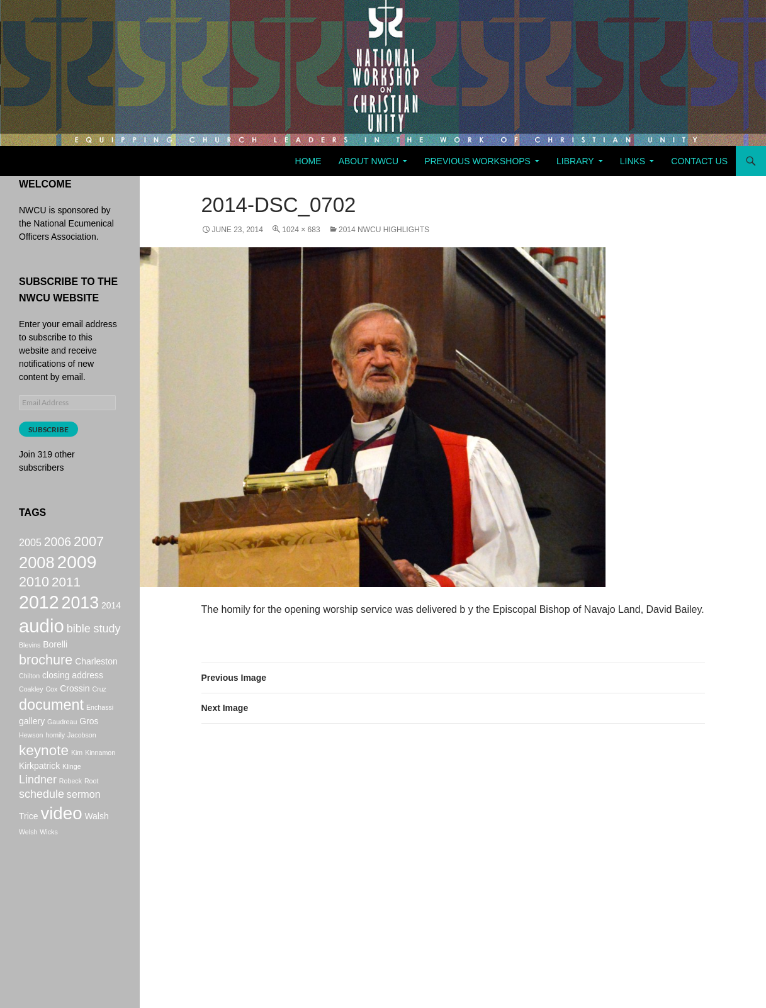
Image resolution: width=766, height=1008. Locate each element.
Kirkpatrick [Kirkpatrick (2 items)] (39, 791)
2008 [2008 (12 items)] (37, 567)
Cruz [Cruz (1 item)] (99, 708)
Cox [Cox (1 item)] (51, 708)
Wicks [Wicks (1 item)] (48, 865)
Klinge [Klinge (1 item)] (71, 791)
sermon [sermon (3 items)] (84, 823)
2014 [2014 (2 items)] (111, 617)
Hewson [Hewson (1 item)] (31, 757)
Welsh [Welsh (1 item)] (28, 865)
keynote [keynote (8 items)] (44, 773)
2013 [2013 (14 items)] (80, 614)
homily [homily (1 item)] (55, 757)
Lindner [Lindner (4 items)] (38, 806)
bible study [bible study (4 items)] (94, 643)
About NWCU (368, 161)
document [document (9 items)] (51, 725)
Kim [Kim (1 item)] (76, 776)
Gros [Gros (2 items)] (88, 743)
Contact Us (699, 161)
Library (575, 161)
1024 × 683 (301, 229)
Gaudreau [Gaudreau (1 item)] (62, 744)
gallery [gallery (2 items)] (32, 743)
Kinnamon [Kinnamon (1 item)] (100, 776)
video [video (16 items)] (61, 844)
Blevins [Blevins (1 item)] (29, 662)
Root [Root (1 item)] (91, 807)
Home (308, 161)
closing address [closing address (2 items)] (72, 695)
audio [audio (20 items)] (41, 640)
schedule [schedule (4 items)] (41, 823)
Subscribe (48, 429)
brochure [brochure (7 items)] (45, 678)
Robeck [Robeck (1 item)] (70, 807)
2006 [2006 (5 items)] (57, 543)
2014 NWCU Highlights (384, 229)
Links (632, 161)
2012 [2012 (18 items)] (39, 613)
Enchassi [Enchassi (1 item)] (99, 728)
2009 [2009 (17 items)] (77, 566)
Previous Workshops (477, 161)
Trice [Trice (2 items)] (28, 848)
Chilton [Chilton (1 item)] (29, 695)
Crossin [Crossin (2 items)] (74, 708)
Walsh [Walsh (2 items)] (96, 848)
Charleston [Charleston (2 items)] (96, 680)
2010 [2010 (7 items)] (34, 589)
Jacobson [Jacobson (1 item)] (81, 757)
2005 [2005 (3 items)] (30, 543)
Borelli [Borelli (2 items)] (55, 661)
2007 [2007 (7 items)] (89, 543)
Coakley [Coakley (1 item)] (31, 708)
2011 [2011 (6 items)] (66, 589)
